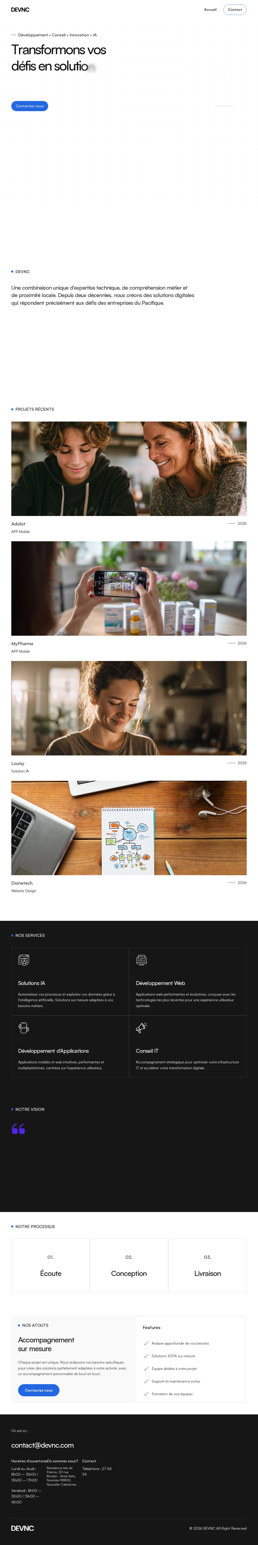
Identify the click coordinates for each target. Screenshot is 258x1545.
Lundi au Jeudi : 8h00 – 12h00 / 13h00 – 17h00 (25, 1474)
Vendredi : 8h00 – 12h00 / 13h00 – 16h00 (27, 1496)
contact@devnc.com (42, 1444)
